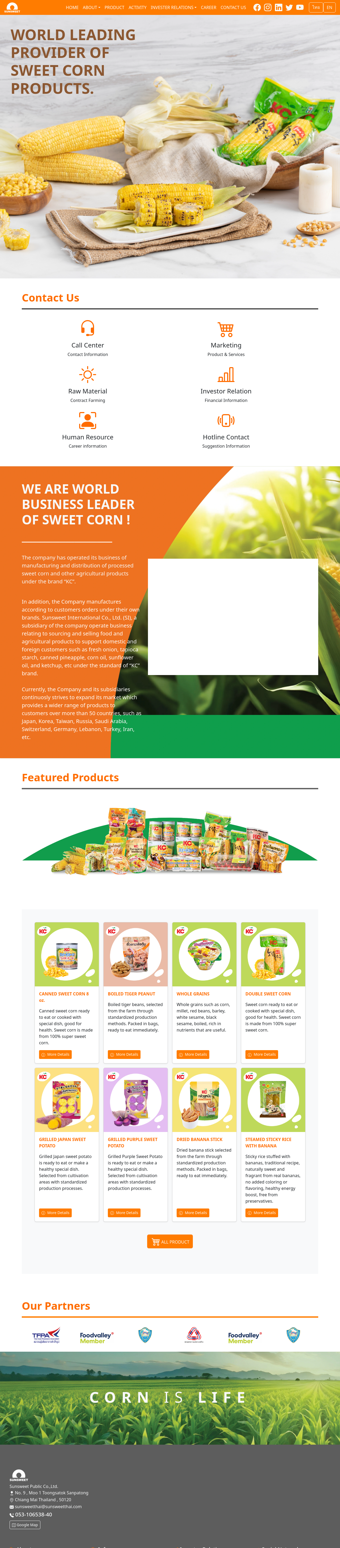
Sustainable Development (116, 1530)
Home (72, 7)
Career (208, 7)
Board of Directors (109, 1513)
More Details (55, 1008)
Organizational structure (34, 1538)
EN (329, 7)
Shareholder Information (198, 1513)
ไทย (316, 7)
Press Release (186, 1538)
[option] (46, 1289)
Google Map (25, 1479)
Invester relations (172, 7)
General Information (30, 1530)
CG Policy (100, 1538)
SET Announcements (193, 1530)
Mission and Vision (28, 1521)
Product (115, 7)
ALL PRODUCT (170, 1195)
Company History (27, 1513)
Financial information (194, 1521)
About (90, 7)
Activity (137, 7)
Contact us (233, 7)
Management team (110, 1521)
